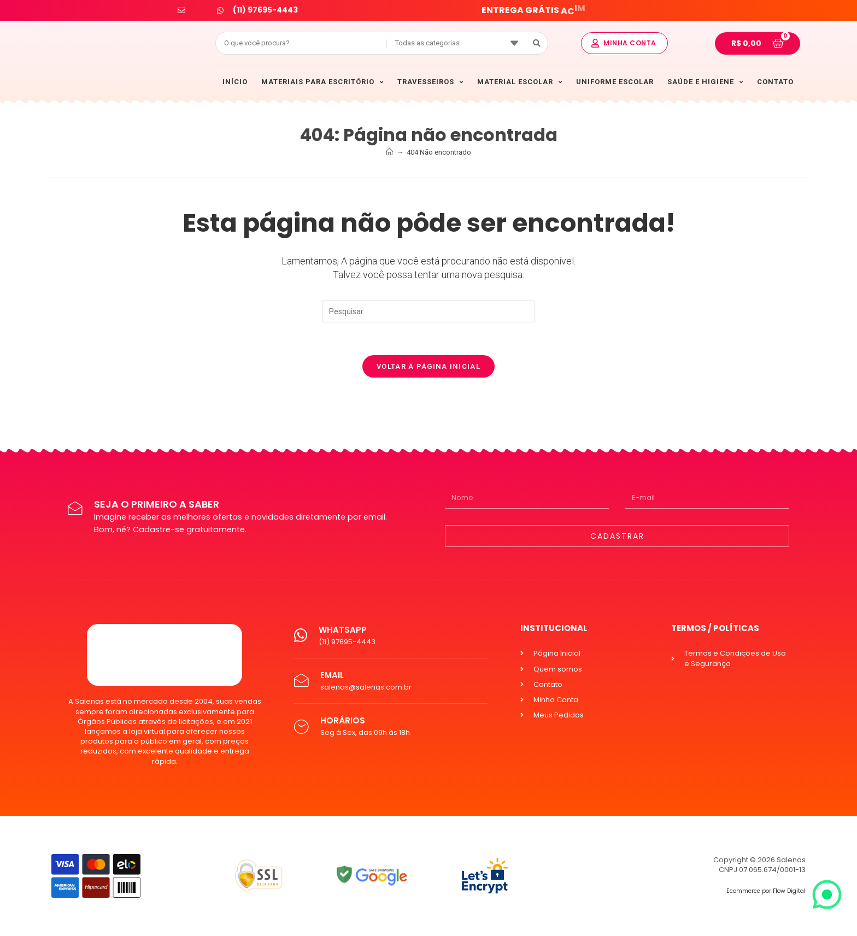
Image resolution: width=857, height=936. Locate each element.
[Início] (389, 152)
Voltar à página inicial (428, 366)
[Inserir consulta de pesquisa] (428, 311)
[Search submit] (537, 43)
